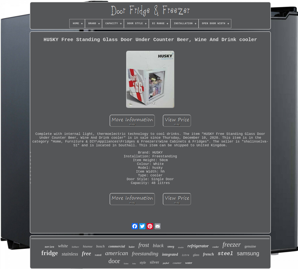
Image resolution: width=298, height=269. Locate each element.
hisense (87, 246)
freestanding (145, 253)
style (143, 262)
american (116, 253)
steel (225, 254)
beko (134, 264)
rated (98, 254)
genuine (250, 246)
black (158, 245)
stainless (70, 253)
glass (196, 254)
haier (132, 246)
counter (177, 262)
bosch (100, 246)
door (114, 261)
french (208, 254)
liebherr (75, 247)
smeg (170, 246)
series (49, 246)
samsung (248, 253)
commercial (117, 246)
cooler (215, 246)
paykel (166, 263)
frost (144, 245)
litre (185, 255)
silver (154, 262)
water (188, 262)
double (181, 247)
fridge (49, 252)
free (86, 253)
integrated (170, 254)
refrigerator (197, 246)
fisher (126, 263)
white (63, 245)
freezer (232, 244)
